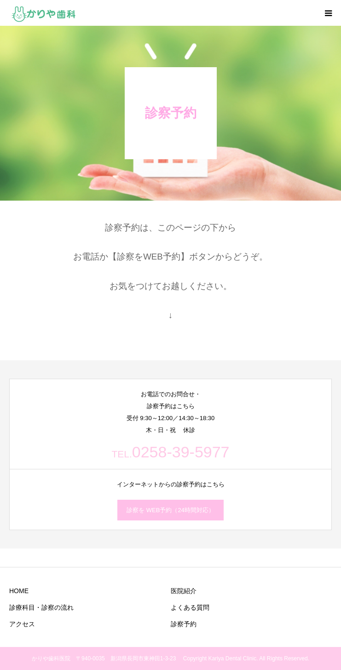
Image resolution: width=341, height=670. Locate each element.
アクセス (22, 624)
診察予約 (184, 624)
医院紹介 (184, 591)
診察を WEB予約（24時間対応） (170, 510)
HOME (19, 591)
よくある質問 (190, 607)
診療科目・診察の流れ (41, 607)
